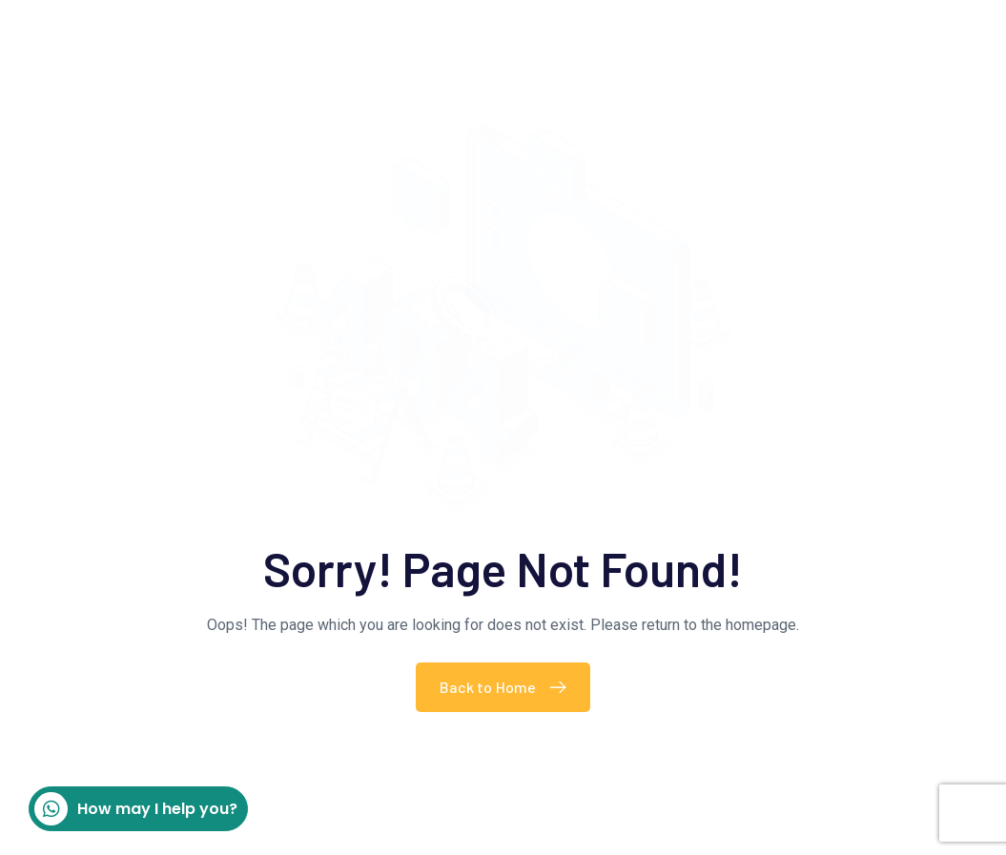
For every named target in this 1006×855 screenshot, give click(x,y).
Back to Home (508, 687)
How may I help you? (135, 808)
